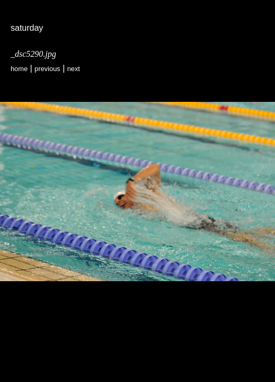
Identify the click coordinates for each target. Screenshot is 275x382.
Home (19, 69)
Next (73, 69)
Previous (47, 69)
